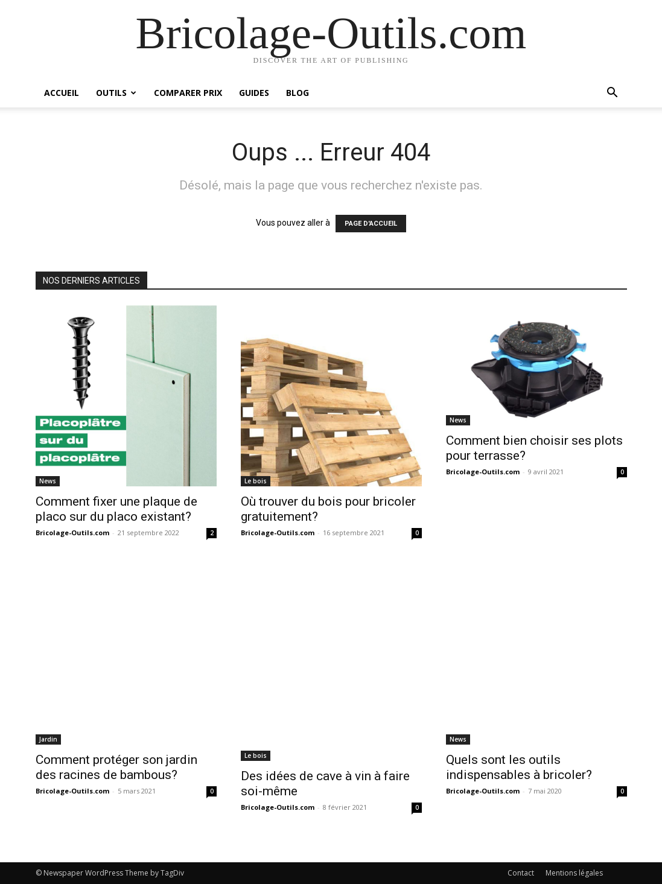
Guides (254, 92)
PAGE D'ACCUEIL (371, 223)
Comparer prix (188, 92)
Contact (521, 873)
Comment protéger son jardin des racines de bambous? (116, 767)
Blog (297, 92)
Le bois (255, 481)
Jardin (48, 739)
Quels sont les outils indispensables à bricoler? (519, 767)
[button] (612, 94)
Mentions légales (574, 873)
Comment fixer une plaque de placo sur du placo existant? (116, 509)
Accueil (61, 92)
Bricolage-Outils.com (72, 532)
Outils (116, 92)
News (47, 481)
